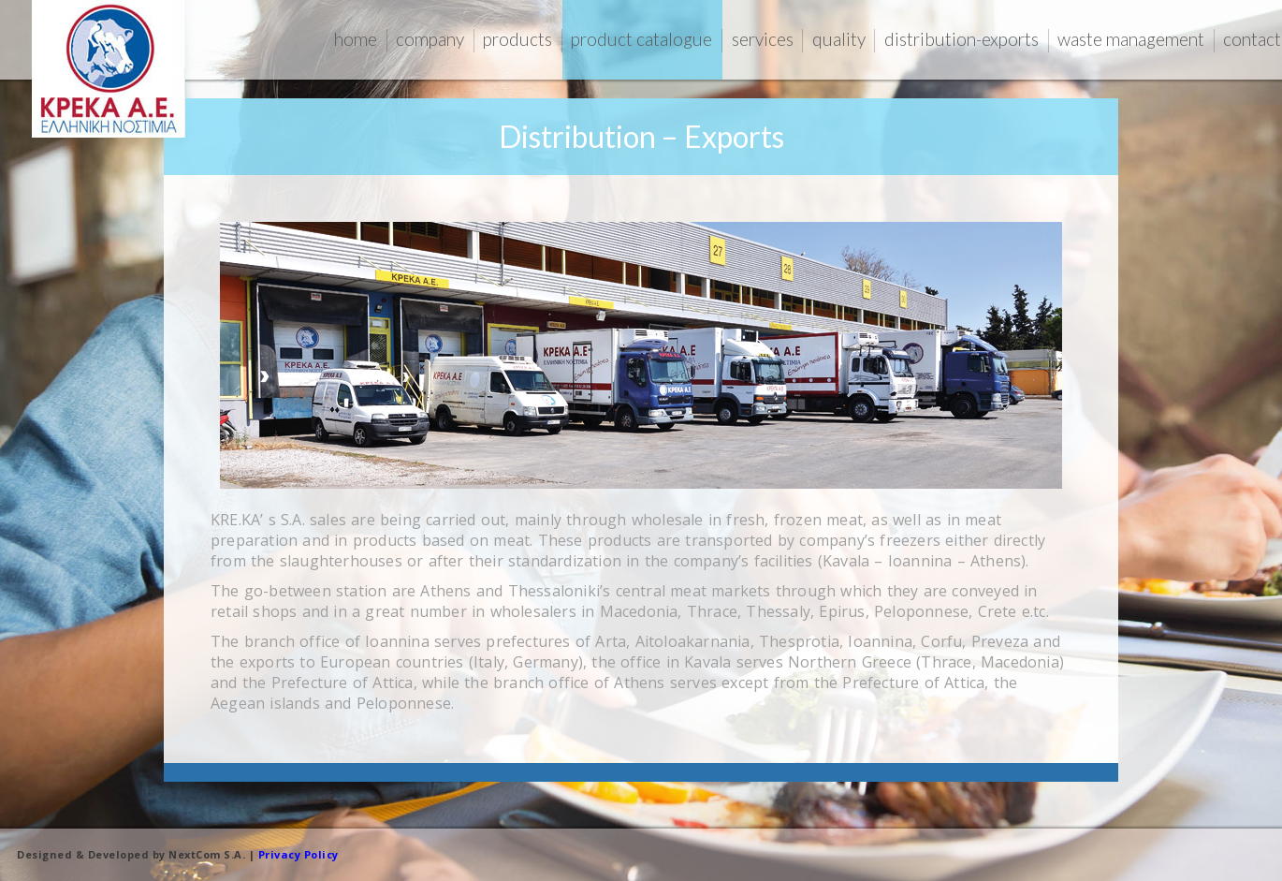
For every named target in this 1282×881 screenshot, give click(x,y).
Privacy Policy (297, 854)
